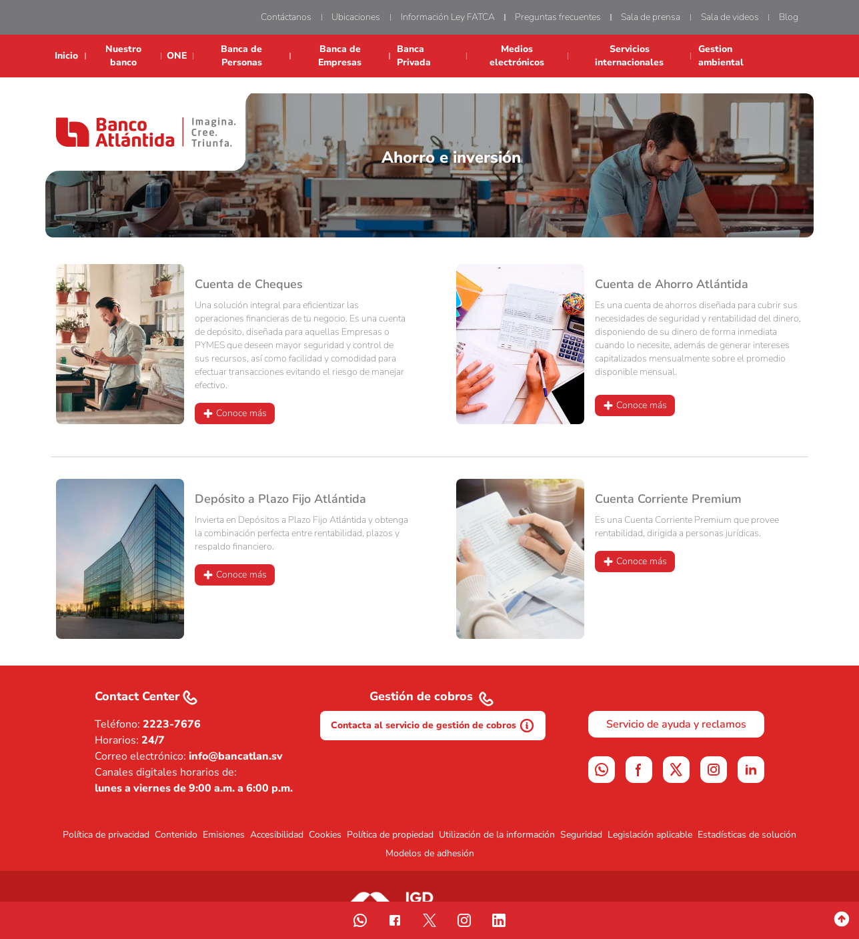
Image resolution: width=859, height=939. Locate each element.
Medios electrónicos (517, 56)
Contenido (176, 834)
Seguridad (581, 834)
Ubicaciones (355, 17)
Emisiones (224, 834)
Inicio (66, 55)
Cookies (325, 834)
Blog (788, 17)
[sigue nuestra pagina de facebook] (394, 920)
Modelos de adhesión (429, 853)
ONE (177, 55)
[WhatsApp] (601, 770)
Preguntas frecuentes (558, 17)
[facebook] (639, 770)
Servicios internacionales (629, 56)
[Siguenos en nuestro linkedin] (499, 920)
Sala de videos (730, 17)
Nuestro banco (123, 56)
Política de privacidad (106, 834)
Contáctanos (286, 17)
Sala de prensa (650, 17)
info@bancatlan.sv (236, 756)
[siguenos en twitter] (429, 920)
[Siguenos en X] (676, 770)
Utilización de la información (497, 834)
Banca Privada (414, 56)
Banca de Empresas (339, 56)
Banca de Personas (241, 56)
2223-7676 (172, 724)
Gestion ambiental (721, 56)
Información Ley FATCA (448, 17)
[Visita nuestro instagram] (464, 920)
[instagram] (713, 770)
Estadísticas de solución (747, 834)
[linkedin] (751, 770)
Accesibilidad (276, 834)
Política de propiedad (390, 834)
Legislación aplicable (650, 834)
